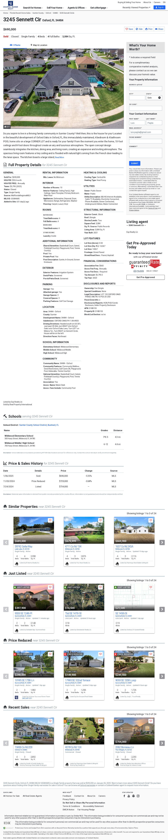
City (131, 94)
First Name (134, 119)
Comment (133, 146)
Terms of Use (153, 208)
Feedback (67, 796)
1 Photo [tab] (15, 45)
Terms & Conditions (71, 806)
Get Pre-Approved (145, 277)
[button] (159, 7)
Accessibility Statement (93, 806)
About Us (147, 2)
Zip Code (133, 104)
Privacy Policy (69, 799)
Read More (59, 157)
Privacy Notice (134, 210)
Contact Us (79, 796)
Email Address (135, 128)
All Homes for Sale (11, 796)
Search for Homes (33, 7)
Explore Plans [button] (133, 828)
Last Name (150, 119)
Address (135, 85)
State (149, 94)
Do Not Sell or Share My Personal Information (84, 803)
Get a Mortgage (99, 7)
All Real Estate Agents (32, 796)
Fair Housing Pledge (86, 809)
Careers (157, 2)
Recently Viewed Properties (136, 7)
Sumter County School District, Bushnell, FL (39, 425)
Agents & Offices (77, 7)
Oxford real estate (87, 785)
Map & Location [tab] (38, 45)
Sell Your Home (55, 7)
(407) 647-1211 (27, 698)
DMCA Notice (68, 809)
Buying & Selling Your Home (129, 2)
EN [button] (164, 2)
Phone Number (135, 137)
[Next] (162, 542)
